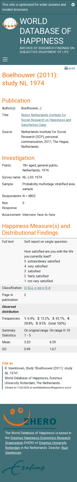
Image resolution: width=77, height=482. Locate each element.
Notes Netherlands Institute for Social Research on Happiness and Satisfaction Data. (46, 120)
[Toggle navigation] (5, 59)
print (69, 68)
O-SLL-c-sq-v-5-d (37, 288)
